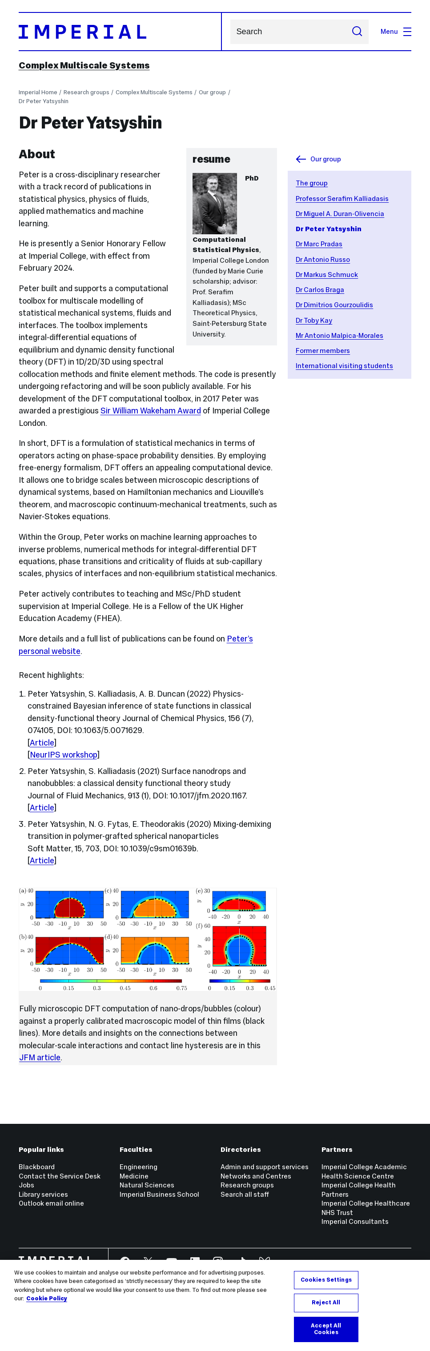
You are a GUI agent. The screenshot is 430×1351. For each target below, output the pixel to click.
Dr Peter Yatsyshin (43, 101)
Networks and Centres (256, 1176)
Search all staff (245, 1194)
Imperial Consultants (355, 1221)
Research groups (86, 92)
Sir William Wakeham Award (150, 411)
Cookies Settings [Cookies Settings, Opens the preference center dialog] (326, 1279)
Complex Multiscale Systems (84, 65)
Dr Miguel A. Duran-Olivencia (340, 213)
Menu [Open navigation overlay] (396, 31)
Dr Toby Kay (314, 320)
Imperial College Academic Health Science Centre (364, 1171)
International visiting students (344, 365)
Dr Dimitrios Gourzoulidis (334, 305)
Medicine (134, 1176)
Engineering (138, 1167)
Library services (43, 1194)
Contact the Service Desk (59, 1176)
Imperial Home (38, 92)
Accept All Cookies (326, 1329)
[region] (215, 1305)
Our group (212, 92)
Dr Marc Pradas (319, 244)
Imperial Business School (159, 1194)
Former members (323, 350)
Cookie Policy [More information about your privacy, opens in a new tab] (46, 1298)
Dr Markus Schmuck (327, 274)
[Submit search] (357, 32)
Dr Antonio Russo (323, 259)
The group (312, 183)
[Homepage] (120, 31)
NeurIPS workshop (63, 755)
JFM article (39, 1057)
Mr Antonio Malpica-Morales (339, 335)
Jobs (26, 1185)
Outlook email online (51, 1203)
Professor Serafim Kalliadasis (342, 198)
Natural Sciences (147, 1185)
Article (42, 743)
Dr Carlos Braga (320, 289)
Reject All (326, 1302)
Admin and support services (265, 1167)
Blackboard (37, 1167)
